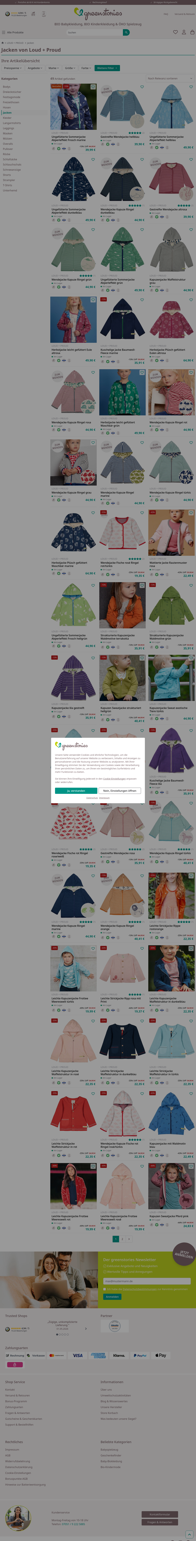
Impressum (104, 797)
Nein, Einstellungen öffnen (119, 791)
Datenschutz (92, 797)
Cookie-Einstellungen (114, 778)
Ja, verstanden (76, 791)
